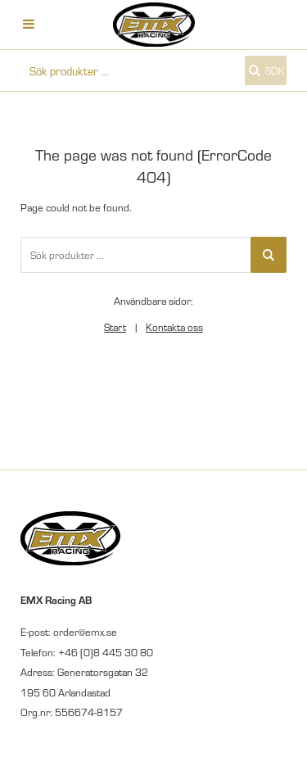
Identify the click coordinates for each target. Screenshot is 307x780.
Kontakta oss (174, 327)
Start (115, 327)
